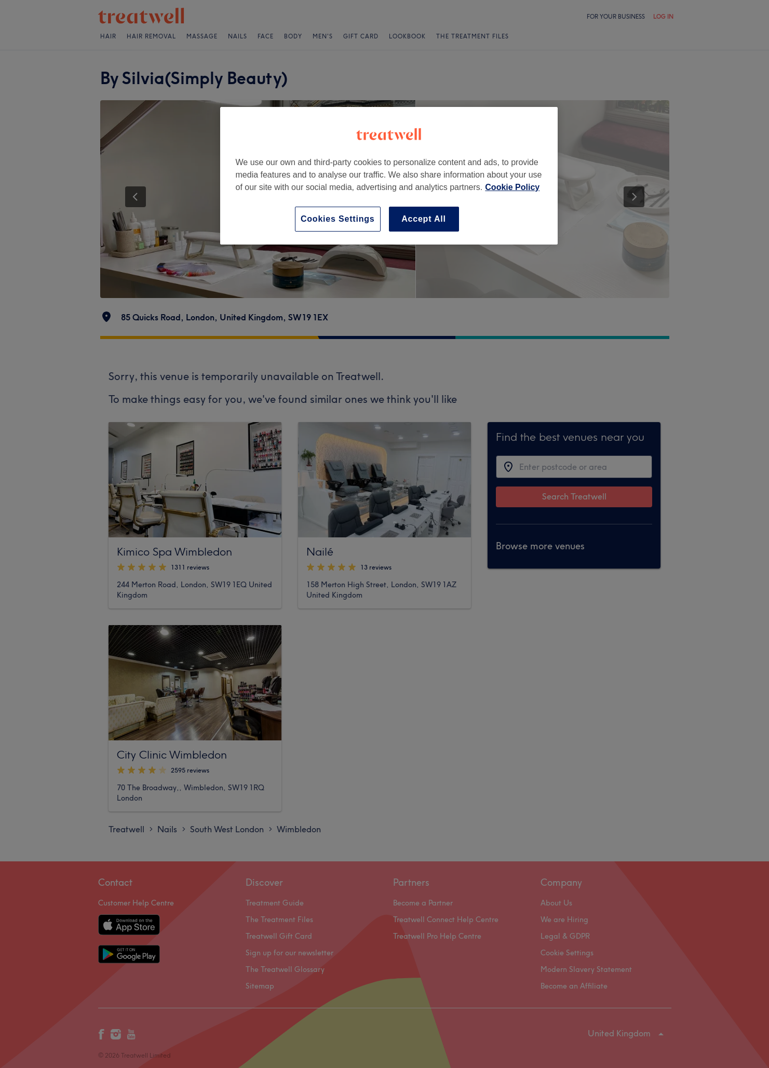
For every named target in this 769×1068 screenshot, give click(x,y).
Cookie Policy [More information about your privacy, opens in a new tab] (512, 187)
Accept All (423, 218)
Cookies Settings (338, 218)
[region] (389, 176)
